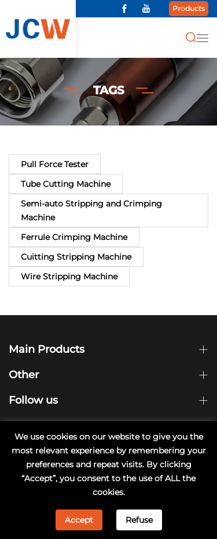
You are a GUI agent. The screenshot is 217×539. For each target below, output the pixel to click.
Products (188, 8)
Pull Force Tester (55, 164)
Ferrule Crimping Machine (74, 237)
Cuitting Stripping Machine (76, 257)
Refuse (139, 520)
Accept (79, 520)
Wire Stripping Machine (69, 276)
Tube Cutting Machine (66, 184)
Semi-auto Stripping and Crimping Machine (91, 210)
